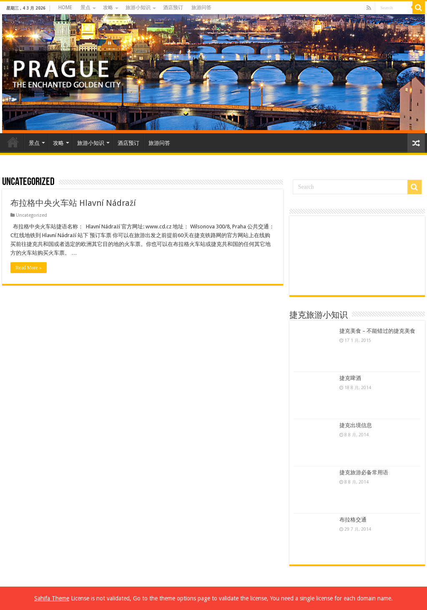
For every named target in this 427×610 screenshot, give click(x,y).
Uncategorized (31, 215)
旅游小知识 (138, 7)
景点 (85, 7)
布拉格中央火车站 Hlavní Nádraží (73, 203)
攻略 (108, 7)
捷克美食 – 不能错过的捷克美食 (377, 331)
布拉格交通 (353, 519)
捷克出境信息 (355, 425)
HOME (65, 7)
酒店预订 (173, 7)
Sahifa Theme (51, 598)
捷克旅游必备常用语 (363, 472)
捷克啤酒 (350, 378)
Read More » (28, 268)
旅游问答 (201, 7)
